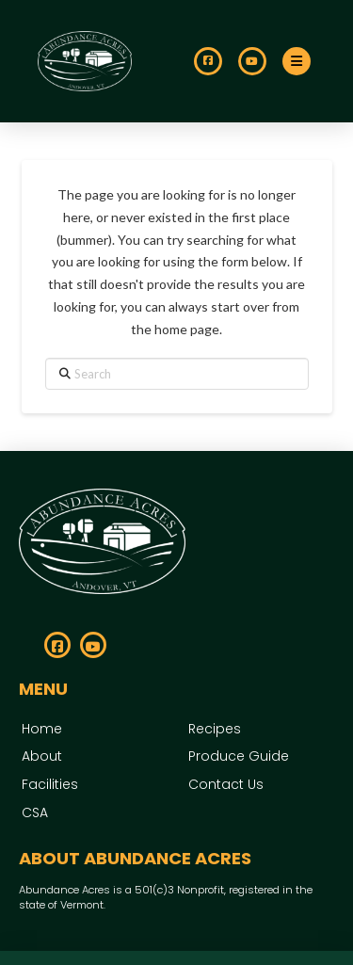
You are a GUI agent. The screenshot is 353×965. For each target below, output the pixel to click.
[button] (296, 61)
